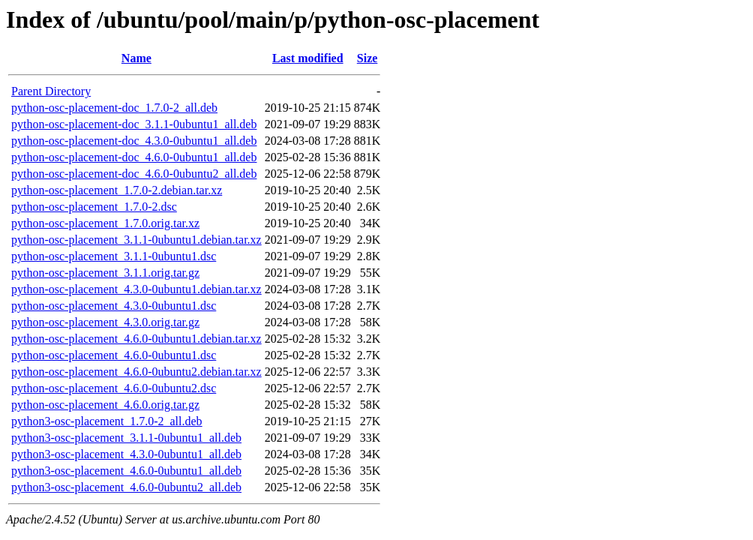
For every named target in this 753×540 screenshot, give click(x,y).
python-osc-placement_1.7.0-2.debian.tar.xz (116, 190)
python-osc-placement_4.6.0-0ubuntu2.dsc (113, 388)
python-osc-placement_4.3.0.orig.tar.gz (105, 322)
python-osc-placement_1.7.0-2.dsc (94, 206)
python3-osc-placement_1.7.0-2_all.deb (106, 421)
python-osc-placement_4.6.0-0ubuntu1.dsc (113, 355)
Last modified (308, 58)
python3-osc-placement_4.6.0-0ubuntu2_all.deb (126, 487)
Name (137, 58)
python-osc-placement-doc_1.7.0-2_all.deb (114, 107)
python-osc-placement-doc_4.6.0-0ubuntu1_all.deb (133, 157)
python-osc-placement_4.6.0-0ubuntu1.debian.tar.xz (136, 338)
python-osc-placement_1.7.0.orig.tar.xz (105, 223)
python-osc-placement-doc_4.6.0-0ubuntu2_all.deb (133, 173)
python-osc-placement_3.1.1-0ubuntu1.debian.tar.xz (136, 239)
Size (367, 58)
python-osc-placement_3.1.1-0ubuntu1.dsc (113, 256)
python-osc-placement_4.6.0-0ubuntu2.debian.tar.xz (136, 371)
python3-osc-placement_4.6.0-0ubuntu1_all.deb (126, 470)
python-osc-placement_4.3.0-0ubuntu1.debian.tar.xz (136, 289)
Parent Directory (51, 91)
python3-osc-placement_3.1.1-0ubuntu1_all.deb (126, 437)
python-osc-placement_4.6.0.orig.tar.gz (105, 404)
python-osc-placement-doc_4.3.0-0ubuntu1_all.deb (133, 140)
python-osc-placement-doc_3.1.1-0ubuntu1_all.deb (133, 124)
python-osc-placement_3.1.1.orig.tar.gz (105, 272)
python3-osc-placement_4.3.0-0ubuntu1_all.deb (126, 454)
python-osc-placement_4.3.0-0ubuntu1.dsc (113, 305)
